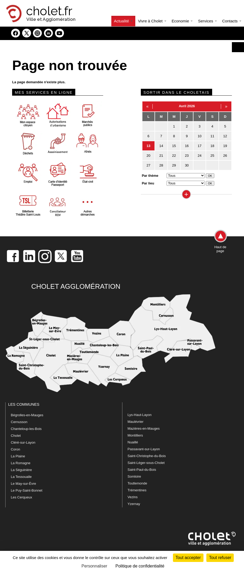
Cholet (16, 436)
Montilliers (135, 435)
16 (186, 146)
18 (212, 146)
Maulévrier (136, 422)
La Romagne (20, 463)
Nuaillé (133, 442)
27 (148, 165)
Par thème (150, 176)
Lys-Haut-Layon (140, 415)
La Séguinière (21, 470)
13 (148, 146)
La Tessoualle (21, 477)
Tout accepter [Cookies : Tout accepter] (188, 557)
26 (225, 156)
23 (186, 156)
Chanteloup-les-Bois (26, 429)
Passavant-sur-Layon (144, 449)
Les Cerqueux (21, 497)
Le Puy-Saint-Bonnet (26, 490)
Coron (15, 449)
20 (148, 156)
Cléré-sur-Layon (23, 442)
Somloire (134, 476)
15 (174, 146)
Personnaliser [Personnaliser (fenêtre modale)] (94, 566)
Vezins (133, 497)
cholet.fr (49, 11)
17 (199, 146)
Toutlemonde (137, 483)
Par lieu (148, 183)
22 (174, 156)
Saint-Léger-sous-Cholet (146, 463)
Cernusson (19, 422)
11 (212, 136)
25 (212, 156)
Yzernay (134, 504)
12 (225, 136)
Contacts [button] (231, 21)
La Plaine (18, 456)
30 (186, 165)
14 (161, 146)
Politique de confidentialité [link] (140, 566)
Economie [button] (182, 21)
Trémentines (137, 490)
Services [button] (207, 21)
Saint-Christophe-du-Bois (147, 456)
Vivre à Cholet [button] (152, 21)
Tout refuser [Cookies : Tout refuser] (220, 557)
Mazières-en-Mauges (144, 428)
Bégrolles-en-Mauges (27, 415)
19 (225, 146)
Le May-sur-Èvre (23, 484)
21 (161, 156)
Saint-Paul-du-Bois (142, 470)
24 (199, 156)
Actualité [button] (123, 21)
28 (161, 165)
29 (174, 165)
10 (199, 136)
